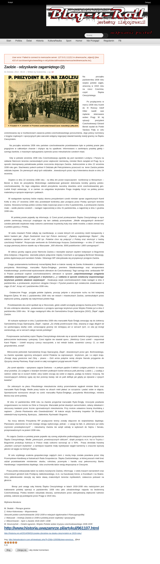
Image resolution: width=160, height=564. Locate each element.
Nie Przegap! (93, 40)
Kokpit (11, 2)
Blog (8, 550)
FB (119, 40)
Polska (18, 40)
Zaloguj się (21, 550)
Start (8, 40)
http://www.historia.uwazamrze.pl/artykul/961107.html (51, 528)
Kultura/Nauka (55, 40)
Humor (79, 40)
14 (52, 72)
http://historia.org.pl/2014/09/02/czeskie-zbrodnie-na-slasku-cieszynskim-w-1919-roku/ (43, 533)
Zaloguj (148, 2)
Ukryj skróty (156, 3)
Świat (29, 40)
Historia (39, 40)
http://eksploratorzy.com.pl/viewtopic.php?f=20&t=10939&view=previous (42, 539)
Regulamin (109, 40)
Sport (68, 40)
